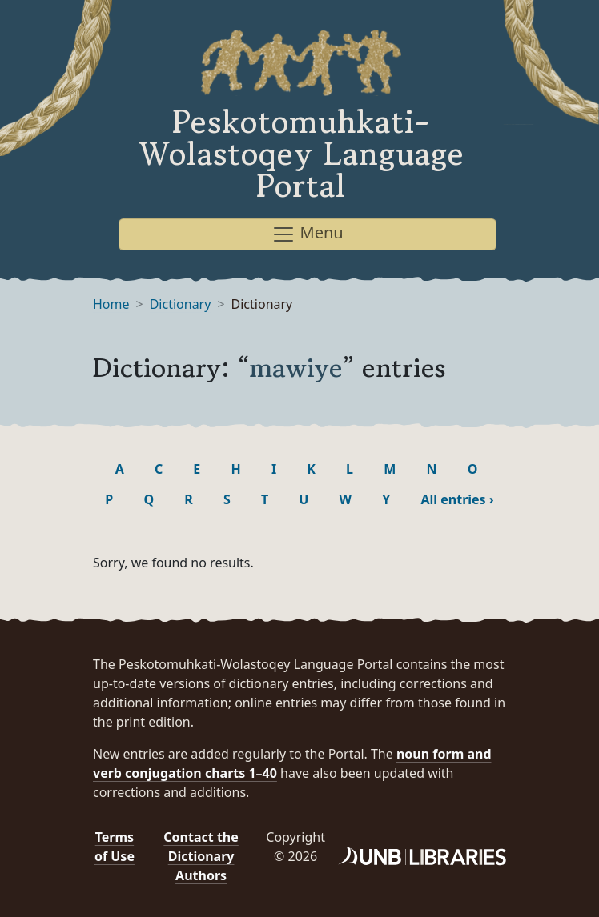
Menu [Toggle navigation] (307, 234)
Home (111, 304)
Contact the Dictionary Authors (200, 856)
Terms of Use (114, 846)
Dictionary (180, 304)
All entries (456, 499)
